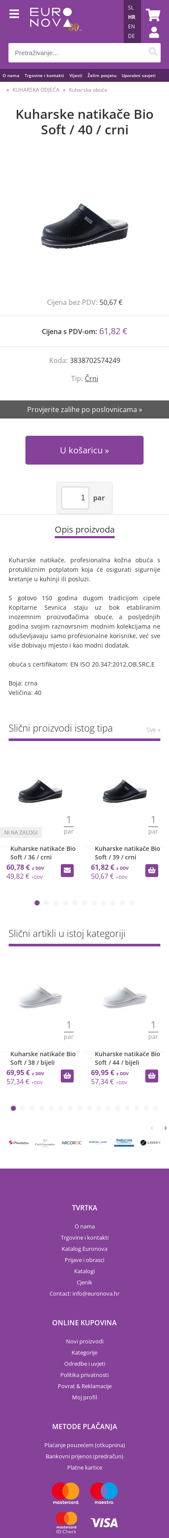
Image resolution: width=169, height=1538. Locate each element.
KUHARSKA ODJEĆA (36, 89)
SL (131, 7)
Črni (91, 378)
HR (131, 17)
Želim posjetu (102, 75)
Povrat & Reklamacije (85, 1386)
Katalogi (84, 1271)
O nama (11, 75)
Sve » (153, 730)
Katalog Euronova (84, 1249)
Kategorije (84, 1352)
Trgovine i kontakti (44, 75)
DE (131, 36)
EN (131, 26)
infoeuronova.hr (95, 1293)
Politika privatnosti (84, 1375)
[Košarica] (151, 15)
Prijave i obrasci (84, 1260)
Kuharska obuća (88, 89)
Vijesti (75, 75)
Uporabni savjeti (139, 75)
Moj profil (84, 1397)
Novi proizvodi (84, 1341)
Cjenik (84, 1282)
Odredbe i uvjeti (84, 1363)
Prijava (150, 41)
